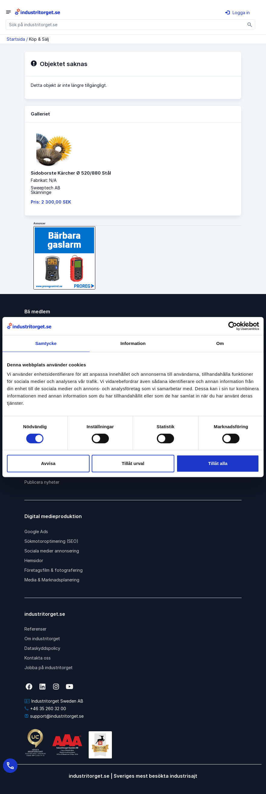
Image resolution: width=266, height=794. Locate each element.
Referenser (35, 628)
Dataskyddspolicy (42, 648)
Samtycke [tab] (46, 343)
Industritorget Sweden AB (53, 701)
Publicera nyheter (41, 482)
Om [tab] (220, 343)
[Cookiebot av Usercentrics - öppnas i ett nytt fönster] (232, 326)
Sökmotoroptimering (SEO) (51, 541)
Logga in (237, 12)
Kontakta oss (37, 657)
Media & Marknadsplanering (51, 579)
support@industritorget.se (54, 716)
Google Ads (36, 531)
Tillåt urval (133, 463)
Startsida (16, 39)
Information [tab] (133, 343)
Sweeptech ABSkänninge (45, 190)
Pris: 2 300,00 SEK (51, 201)
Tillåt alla (217, 463)
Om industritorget (42, 638)
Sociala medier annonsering (51, 550)
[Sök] (249, 24)
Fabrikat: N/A (44, 180)
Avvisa (48, 463)
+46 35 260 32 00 (45, 708)
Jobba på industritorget (48, 667)
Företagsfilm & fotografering (53, 570)
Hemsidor (33, 560)
